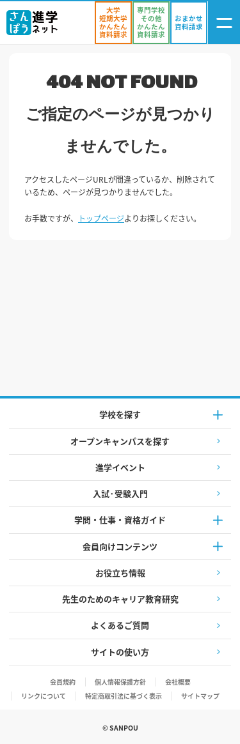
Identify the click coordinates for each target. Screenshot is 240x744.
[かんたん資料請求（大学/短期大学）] (113, 22)
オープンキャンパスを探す (120, 441)
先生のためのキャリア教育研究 (120, 599)
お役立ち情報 (120, 572)
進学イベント (120, 467)
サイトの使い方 (120, 652)
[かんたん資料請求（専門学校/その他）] (151, 22)
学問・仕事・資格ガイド (120, 519)
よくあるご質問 (120, 625)
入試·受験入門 (120, 493)
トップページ (101, 218)
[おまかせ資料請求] (188, 22)
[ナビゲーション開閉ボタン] (224, 22)
